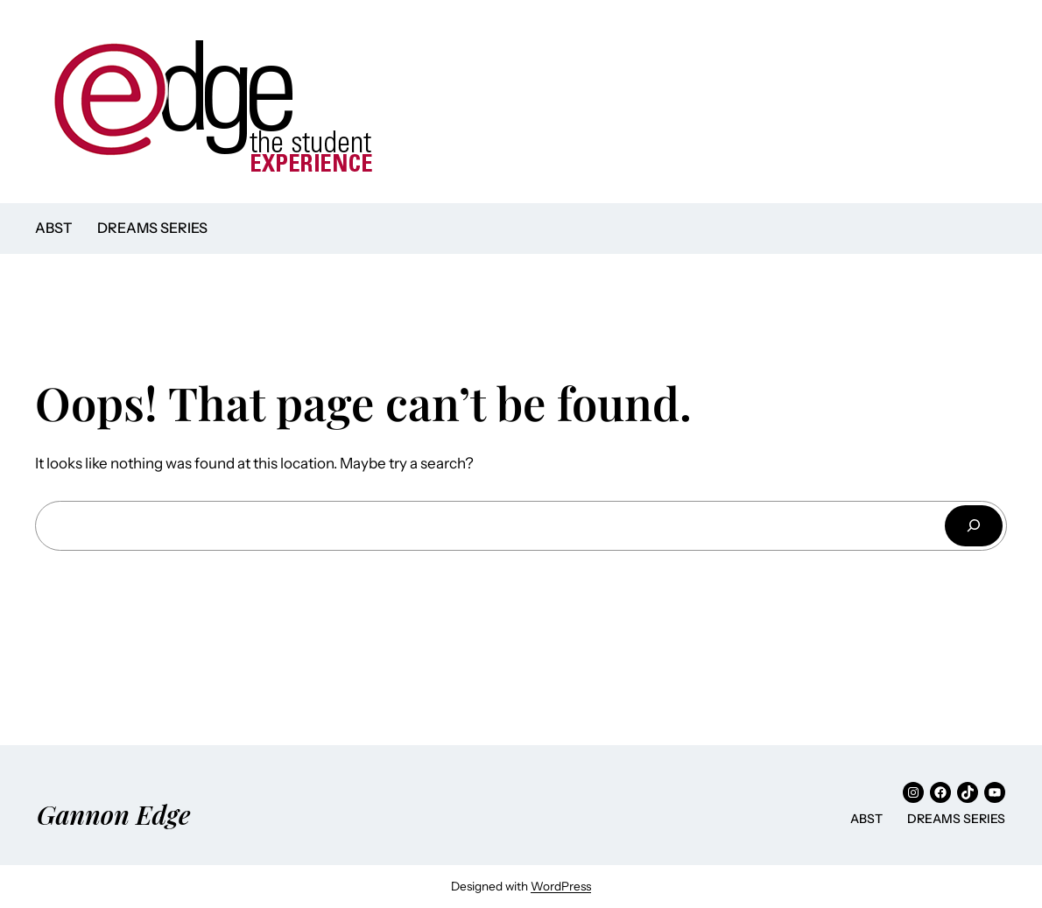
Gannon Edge (114, 814)
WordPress (561, 886)
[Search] (974, 525)
